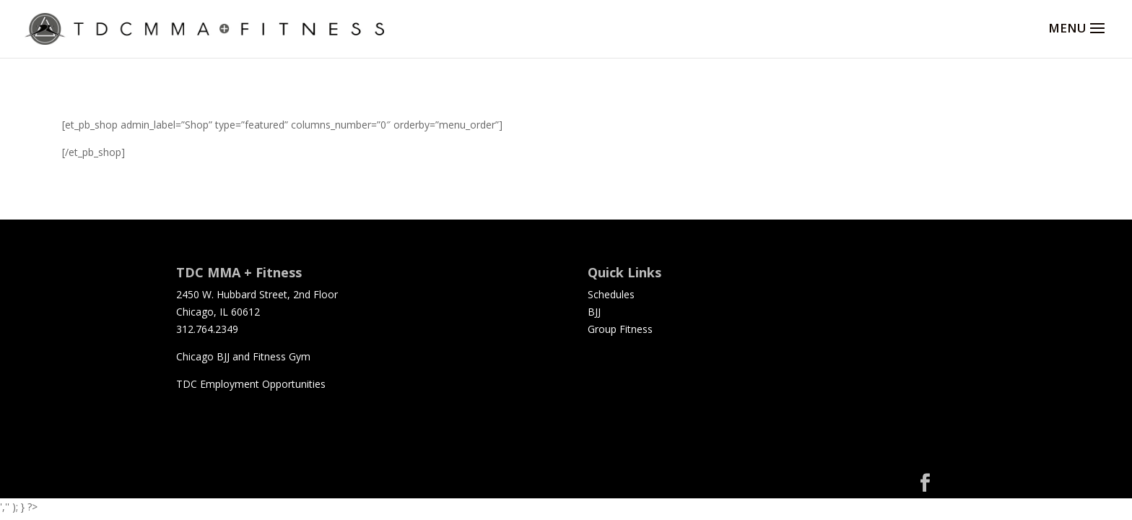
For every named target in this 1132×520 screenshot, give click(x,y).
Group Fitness (620, 329)
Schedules (611, 294)
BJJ (594, 311)
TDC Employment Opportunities (251, 384)
